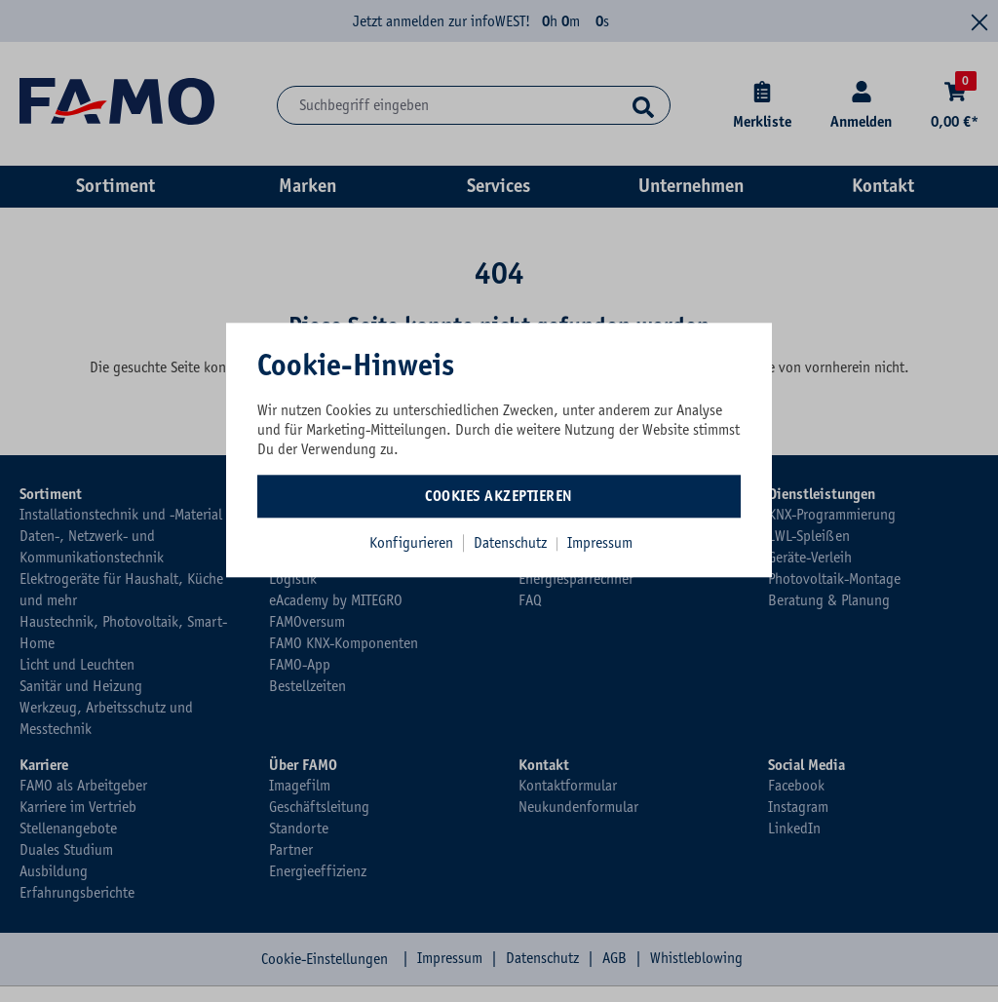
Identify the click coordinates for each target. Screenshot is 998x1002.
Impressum (600, 543)
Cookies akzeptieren (499, 496)
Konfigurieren (411, 543)
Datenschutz (512, 543)
